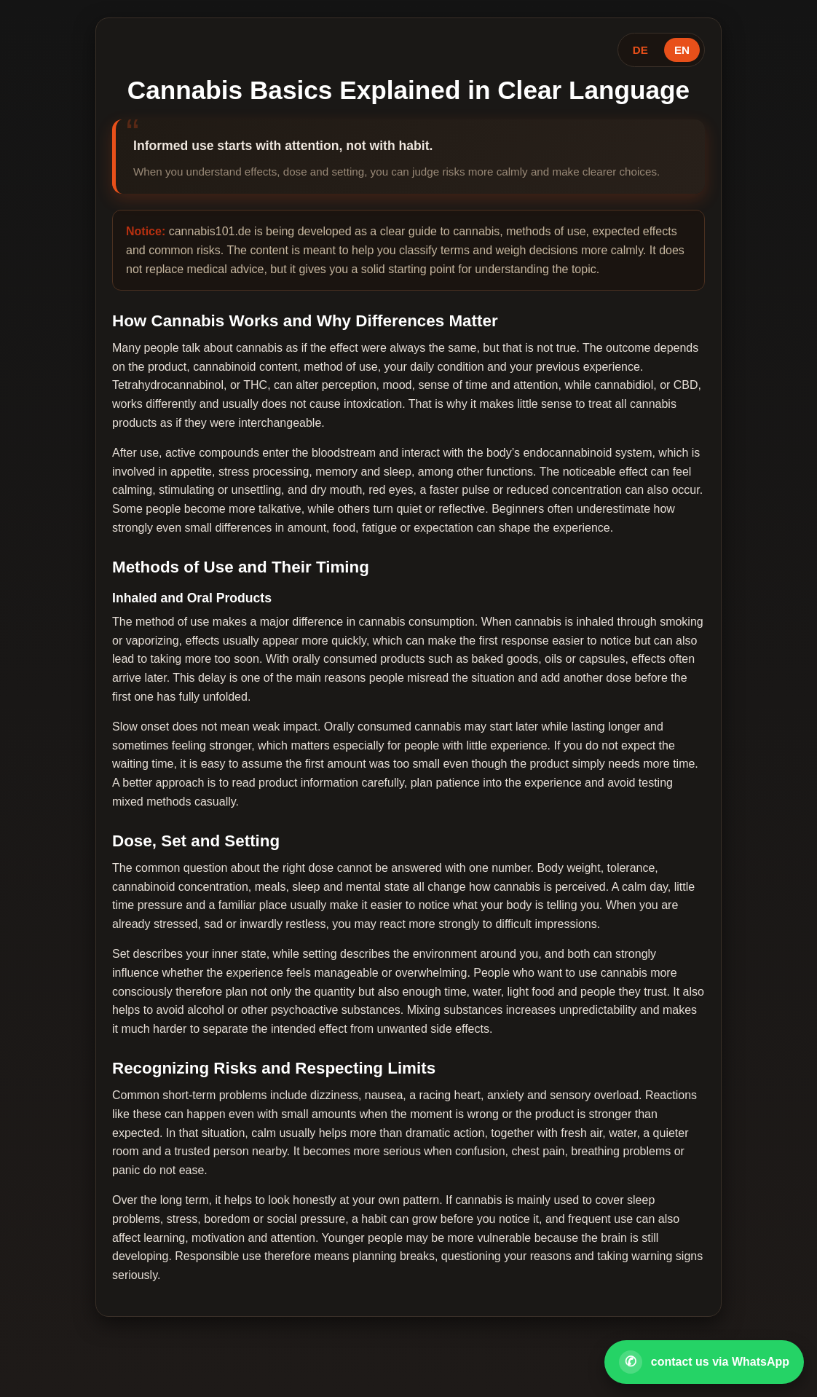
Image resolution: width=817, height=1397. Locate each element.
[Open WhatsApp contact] (704, 1362)
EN (682, 50)
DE (640, 50)
